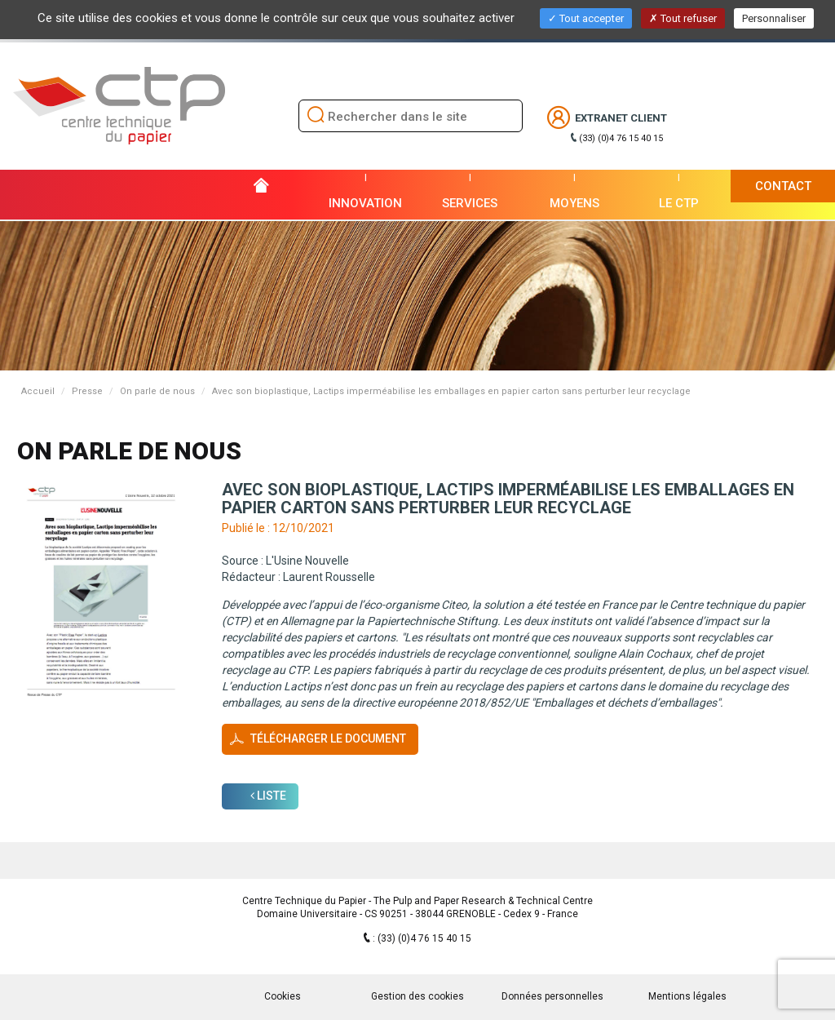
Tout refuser (683, 18)
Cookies (282, 996)
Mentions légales (687, 996)
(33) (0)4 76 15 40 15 (621, 138)
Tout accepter (586, 18)
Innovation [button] (365, 203)
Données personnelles (552, 996)
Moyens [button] (574, 203)
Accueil (38, 391)
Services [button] (469, 203)
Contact (783, 186)
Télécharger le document (328, 738)
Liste (268, 795)
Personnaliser (774, 18)
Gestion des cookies (417, 996)
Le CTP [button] (679, 203)
